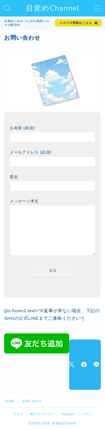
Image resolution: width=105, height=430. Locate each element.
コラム (87, 413)
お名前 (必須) (52, 134)
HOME (10, 401)
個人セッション (42, 413)
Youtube (68, 414)
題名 (52, 183)
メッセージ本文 (52, 228)
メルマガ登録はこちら (75, 22)
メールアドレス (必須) (52, 158)
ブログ (18, 413)
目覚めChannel (53, 8)
